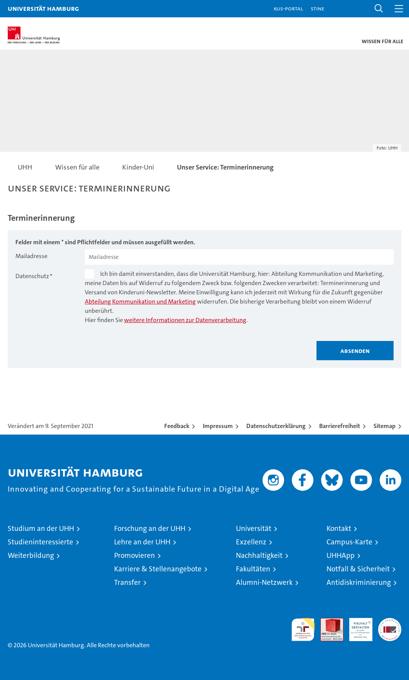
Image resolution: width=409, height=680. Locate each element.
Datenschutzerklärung (276, 426)
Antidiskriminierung (359, 582)
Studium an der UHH (41, 528)
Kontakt (339, 528)
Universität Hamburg (43, 8)
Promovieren (134, 555)
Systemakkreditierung (389, 622)
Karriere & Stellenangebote (158, 569)
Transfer (127, 582)
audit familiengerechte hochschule (303, 629)
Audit (327, 622)
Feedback (176, 426)
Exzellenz (251, 542)
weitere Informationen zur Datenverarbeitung (185, 320)
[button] (379, 8)
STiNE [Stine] (317, 8)
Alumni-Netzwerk (264, 582)
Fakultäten (253, 569)
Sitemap (385, 426)
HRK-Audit (356, 626)
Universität (253, 528)
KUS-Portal (288, 8)
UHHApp (341, 555)
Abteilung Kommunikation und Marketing (140, 301)
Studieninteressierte (40, 542)
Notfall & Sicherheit (358, 569)
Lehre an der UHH (142, 542)
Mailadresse (31, 256)
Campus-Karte (349, 542)
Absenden (355, 350)
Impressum (218, 426)
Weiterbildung (31, 555)
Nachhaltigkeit (259, 555)
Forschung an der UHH (149, 528)
